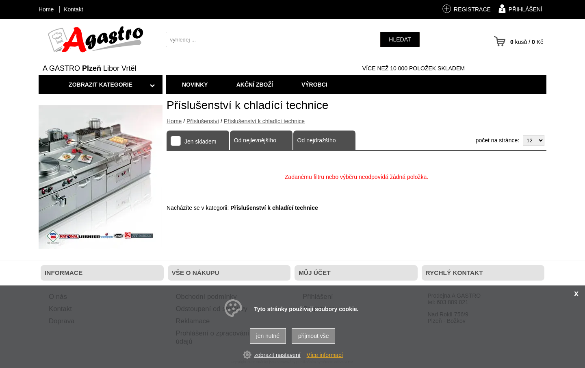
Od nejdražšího (316, 140)
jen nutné (268, 336)
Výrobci (314, 84)
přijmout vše (313, 336)
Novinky (195, 84)
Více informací (325, 355)
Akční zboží (254, 84)
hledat (400, 39)
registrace (466, 9)
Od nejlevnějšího (255, 140)
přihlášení (519, 8)
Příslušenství (202, 121)
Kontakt (73, 9)
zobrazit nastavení (277, 355)
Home (174, 121)
